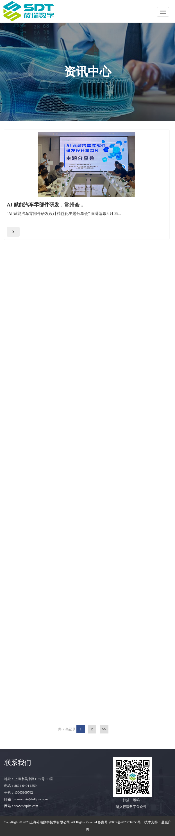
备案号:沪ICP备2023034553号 (119, 822)
